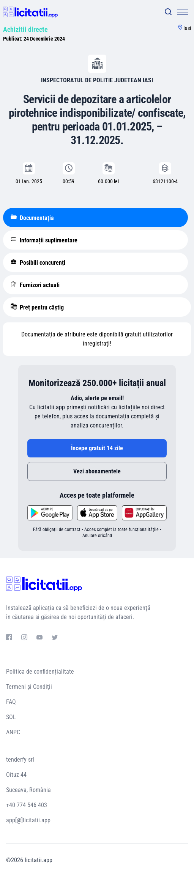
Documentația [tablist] (32, 218)
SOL (11, 717)
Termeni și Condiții (29, 686)
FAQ (11, 701)
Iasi (187, 28)
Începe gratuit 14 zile (97, 448)
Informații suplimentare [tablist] (44, 240)
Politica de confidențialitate (40, 671)
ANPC (13, 732)
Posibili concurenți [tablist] (38, 262)
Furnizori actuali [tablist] (35, 285)
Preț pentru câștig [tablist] (37, 307)
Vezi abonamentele (97, 471)
